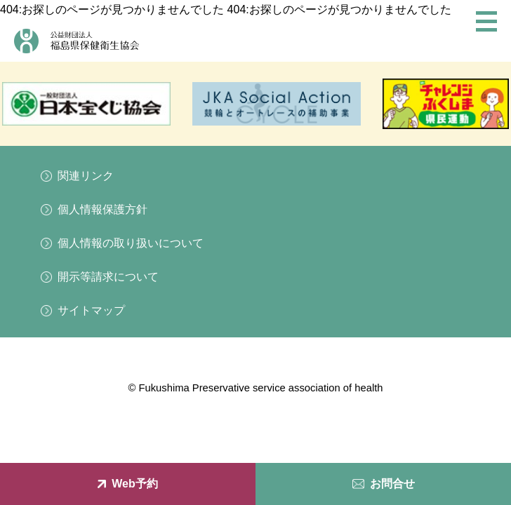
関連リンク (86, 176)
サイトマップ (91, 310)
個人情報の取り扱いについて (131, 243)
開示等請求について (108, 277)
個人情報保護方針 (102, 209)
